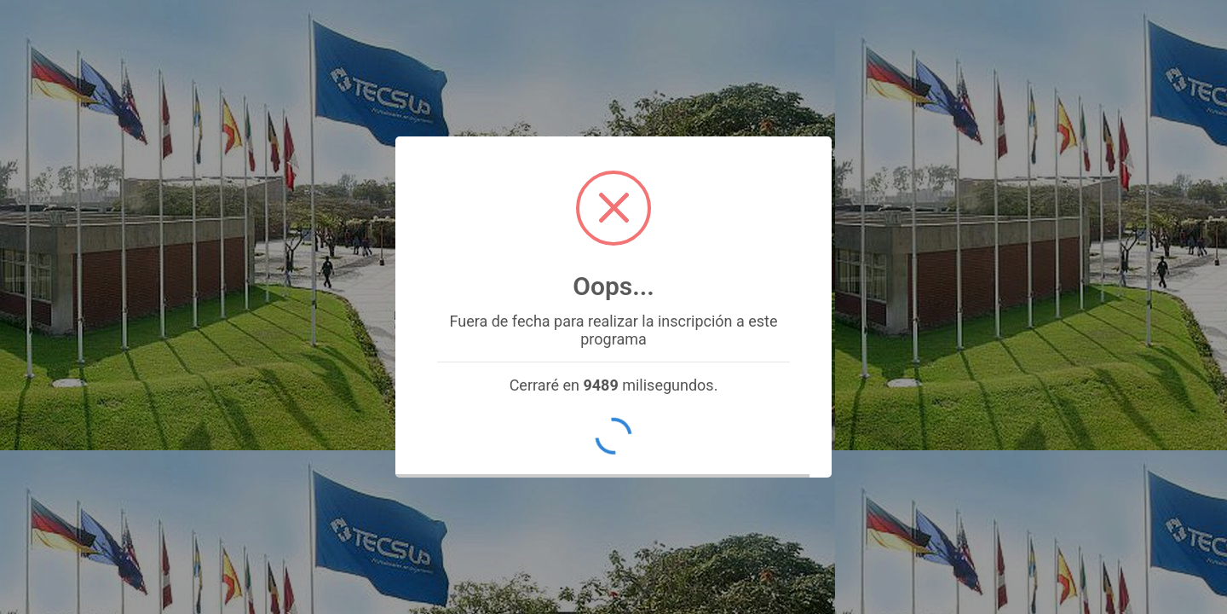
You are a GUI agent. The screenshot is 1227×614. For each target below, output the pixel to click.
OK (613, 436)
